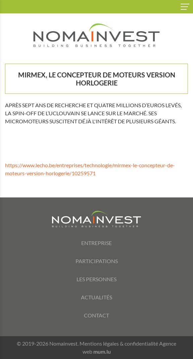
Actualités (96, 297)
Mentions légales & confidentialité (119, 343)
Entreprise (96, 243)
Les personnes (96, 279)
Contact (96, 315)
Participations (97, 261)
